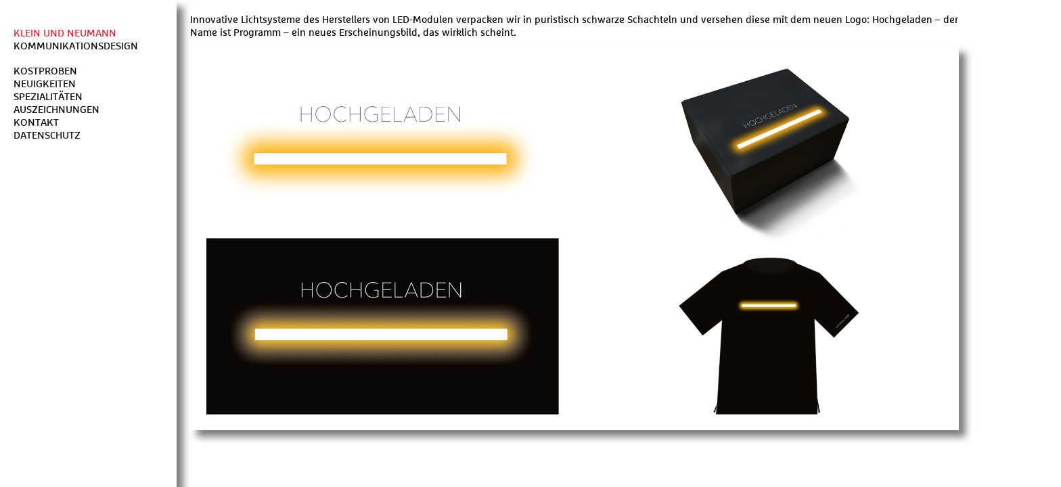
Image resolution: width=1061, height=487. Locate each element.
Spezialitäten (48, 97)
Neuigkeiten (45, 84)
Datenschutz (47, 136)
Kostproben (45, 71)
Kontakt (36, 123)
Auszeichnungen (56, 110)
